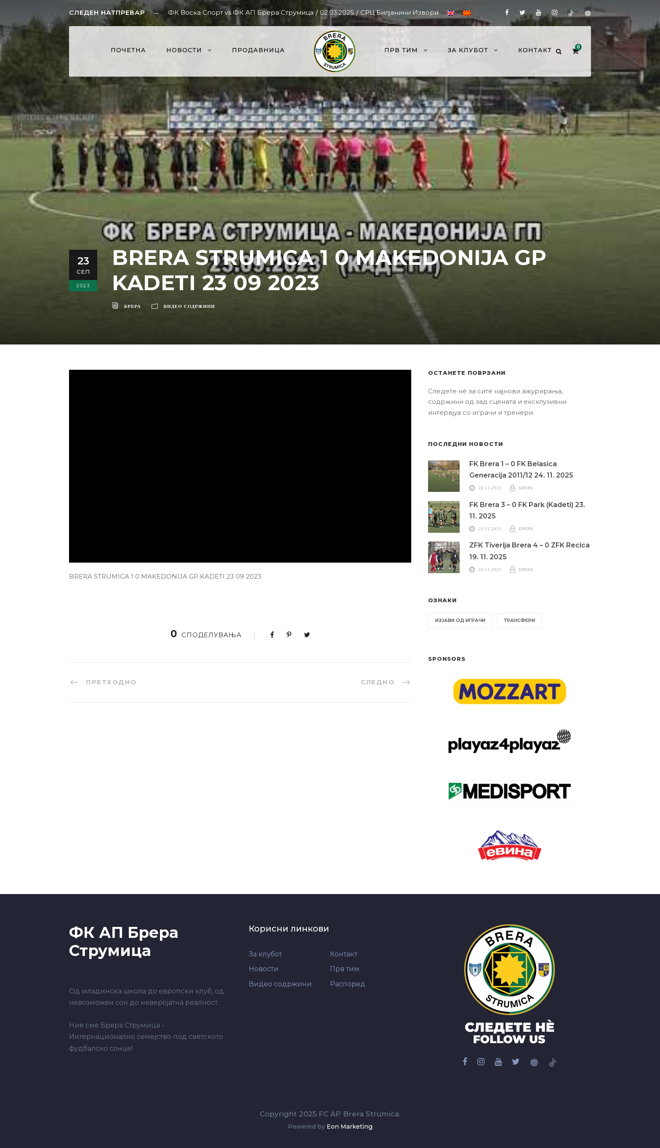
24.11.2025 (490, 487)
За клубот (468, 50)
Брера (132, 306)
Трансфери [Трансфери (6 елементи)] (519, 620)
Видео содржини (190, 306)
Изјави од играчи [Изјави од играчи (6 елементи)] (460, 620)
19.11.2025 (490, 569)
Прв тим (401, 50)
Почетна (128, 50)
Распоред (347, 984)
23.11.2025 (490, 528)
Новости (184, 50)
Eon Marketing (350, 1126)
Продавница (258, 50)
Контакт (535, 50)
